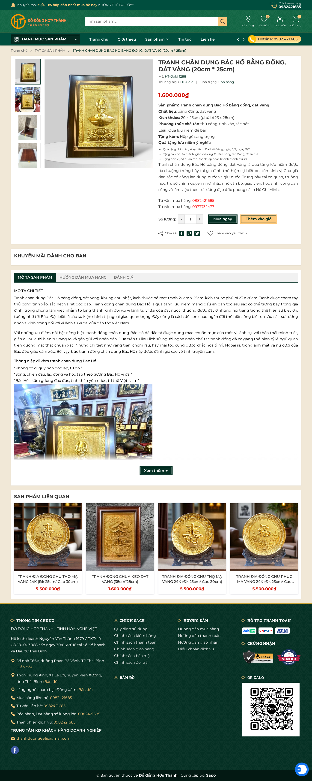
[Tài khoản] (280, 21)
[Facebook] (15, 750)
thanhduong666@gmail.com (43, 738)
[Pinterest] (189, 233)
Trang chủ (98, 39)
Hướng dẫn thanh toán (199, 635)
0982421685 (61, 698)
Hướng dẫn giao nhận (198, 642)
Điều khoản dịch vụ (196, 649)
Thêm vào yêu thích (227, 233)
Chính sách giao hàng (134, 649)
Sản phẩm (157, 39)
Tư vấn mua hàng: (186, 200)
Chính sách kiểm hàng (135, 635)
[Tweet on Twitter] (197, 233)
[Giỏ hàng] (295, 21)
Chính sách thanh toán (135, 642)
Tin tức (184, 39)
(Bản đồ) (24, 667)
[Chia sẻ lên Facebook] (181, 233)
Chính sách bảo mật (132, 656)
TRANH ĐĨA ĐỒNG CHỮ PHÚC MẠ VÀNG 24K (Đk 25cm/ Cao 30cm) (264, 581)
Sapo (211, 775)
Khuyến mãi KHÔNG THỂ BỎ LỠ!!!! (75, 5)
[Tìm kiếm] (222, 21)
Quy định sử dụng (131, 629)
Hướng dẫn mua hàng (198, 629)
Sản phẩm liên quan (41, 496)
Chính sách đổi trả (131, 662)
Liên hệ (208, 39)
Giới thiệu (127, 39)
